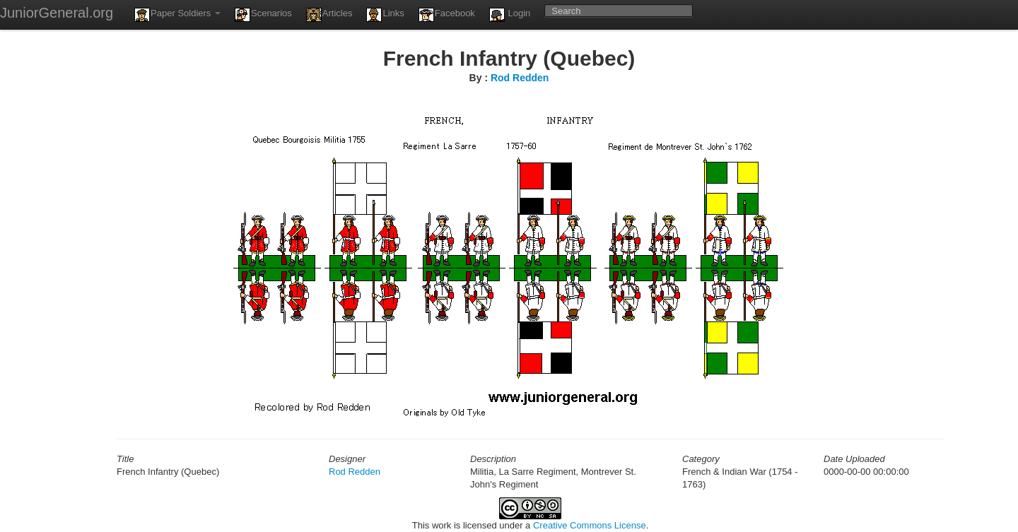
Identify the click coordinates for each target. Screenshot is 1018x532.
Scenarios (263, 15)
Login (509, 15)
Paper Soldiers (177, 15)
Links (385, 15)
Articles (329, 15)
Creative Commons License (589, 525)
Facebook (447, 15)
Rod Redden (520, 77)
